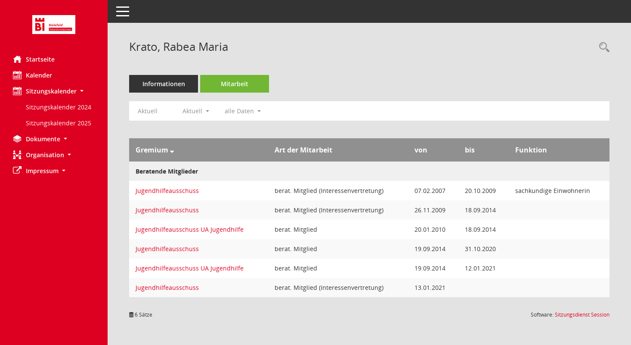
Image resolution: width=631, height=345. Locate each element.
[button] (54, 91)
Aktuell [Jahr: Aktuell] (148, 111)
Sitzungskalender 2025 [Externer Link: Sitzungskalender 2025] (58, 123)
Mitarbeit (234, 84)
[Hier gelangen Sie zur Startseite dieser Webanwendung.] (54, 24)
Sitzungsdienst (582, 314)
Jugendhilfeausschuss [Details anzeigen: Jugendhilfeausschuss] (167, 190)
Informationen (163, 84)
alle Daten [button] (243, 111)
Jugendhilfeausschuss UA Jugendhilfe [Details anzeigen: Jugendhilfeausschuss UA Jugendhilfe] (190, 229)
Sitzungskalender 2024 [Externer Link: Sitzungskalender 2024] (58, 107)
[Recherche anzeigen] (602, 47)
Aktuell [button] (195, 111)
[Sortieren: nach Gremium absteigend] (172, 150)
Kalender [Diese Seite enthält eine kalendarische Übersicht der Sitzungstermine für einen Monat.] (32, 75)
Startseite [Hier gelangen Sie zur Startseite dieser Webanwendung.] (34, 59)
